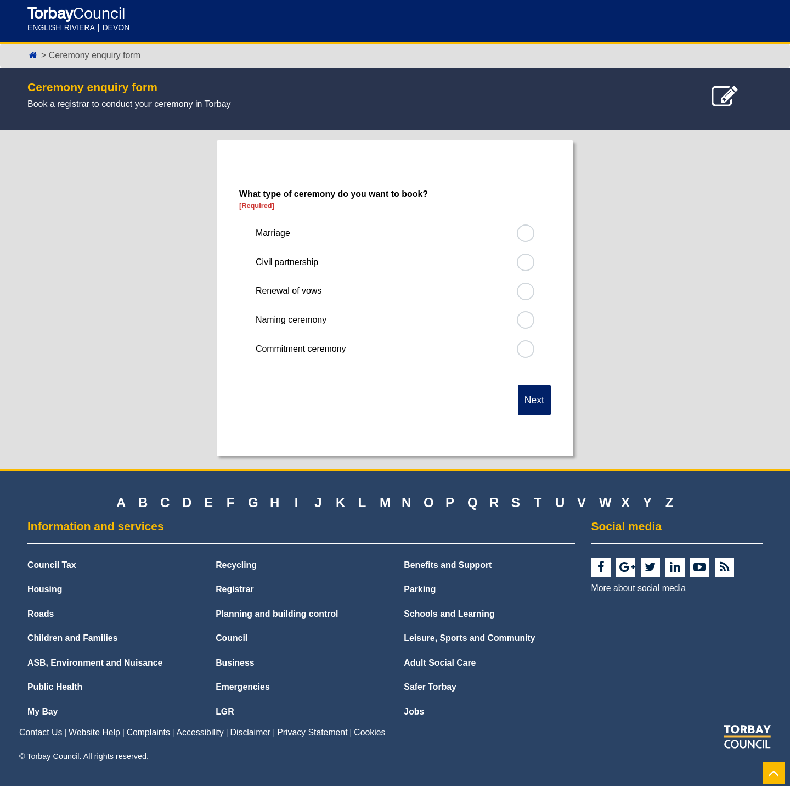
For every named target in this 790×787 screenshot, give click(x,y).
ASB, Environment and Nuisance (94, 663)
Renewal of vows (289, 291)
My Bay (42, 712)
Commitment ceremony (301, 348)
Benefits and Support (448, 565)
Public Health (54, 688)
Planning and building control (277, 614)
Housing (44, 590)
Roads (40, 614)
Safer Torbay (430, 688)
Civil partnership (287, 262)
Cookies (369, 733)
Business (235, 663)
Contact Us (40, 733)
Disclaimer (250, 733)
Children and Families (72, 639)
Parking (420, 590)
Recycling (236, 565)
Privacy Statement (312, 733)
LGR (225, 712)
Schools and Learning (449, 614)
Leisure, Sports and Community (469, 639)
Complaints (148, 733)
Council (231, 639)
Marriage (273, 233)
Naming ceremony (291, 320)
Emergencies (243, 688)
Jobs (414, 712)
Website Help (94, 733)
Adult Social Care (440, 663)
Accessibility (200, 733)
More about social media (638, 588)
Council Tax (51, 565)
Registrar (235, 590)
